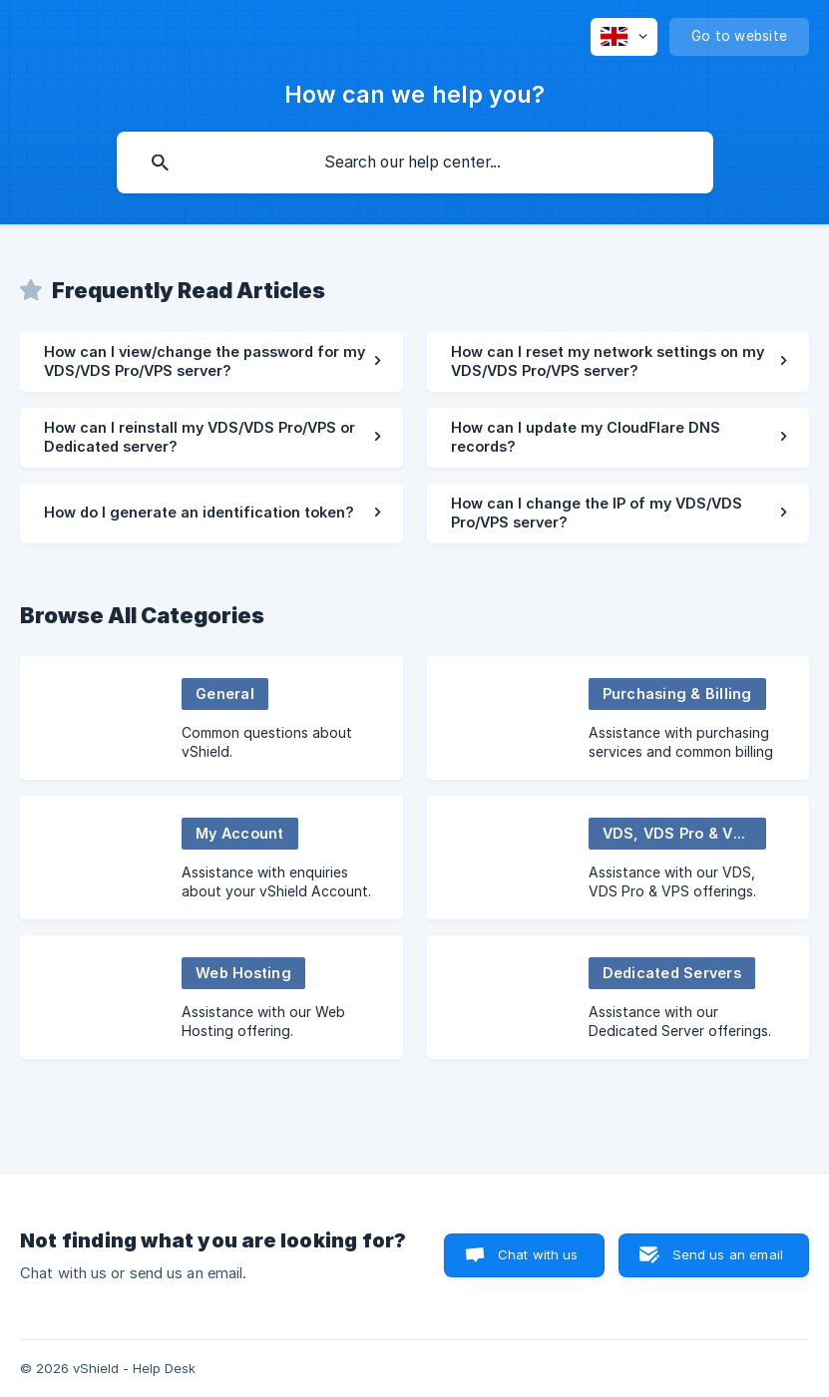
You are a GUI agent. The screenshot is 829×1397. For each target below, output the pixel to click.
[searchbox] (415, 162)
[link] (211, 362)
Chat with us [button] (538, 1254)
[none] (624, 37)
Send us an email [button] (727, 1254)
